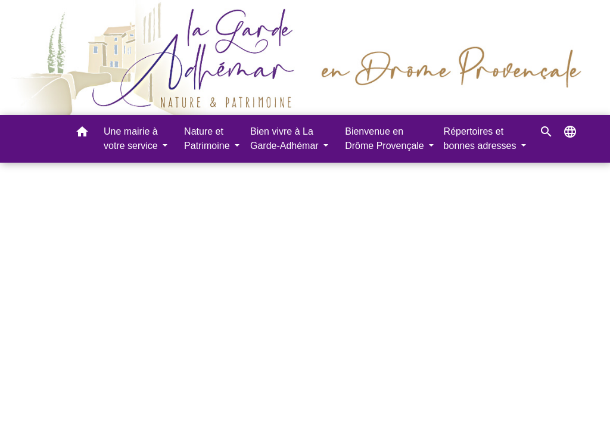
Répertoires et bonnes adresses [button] (481, 138)
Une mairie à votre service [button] (132, 138)
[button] (82, 134)
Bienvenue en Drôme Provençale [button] (386, 138)
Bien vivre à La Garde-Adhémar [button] (285, 138)
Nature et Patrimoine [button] (208, 138)
